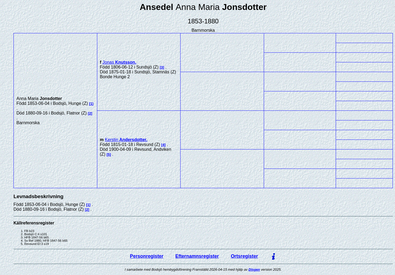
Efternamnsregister (197, 256)
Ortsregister (244, 256)
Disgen (254, 269)
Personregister (146, 256)
